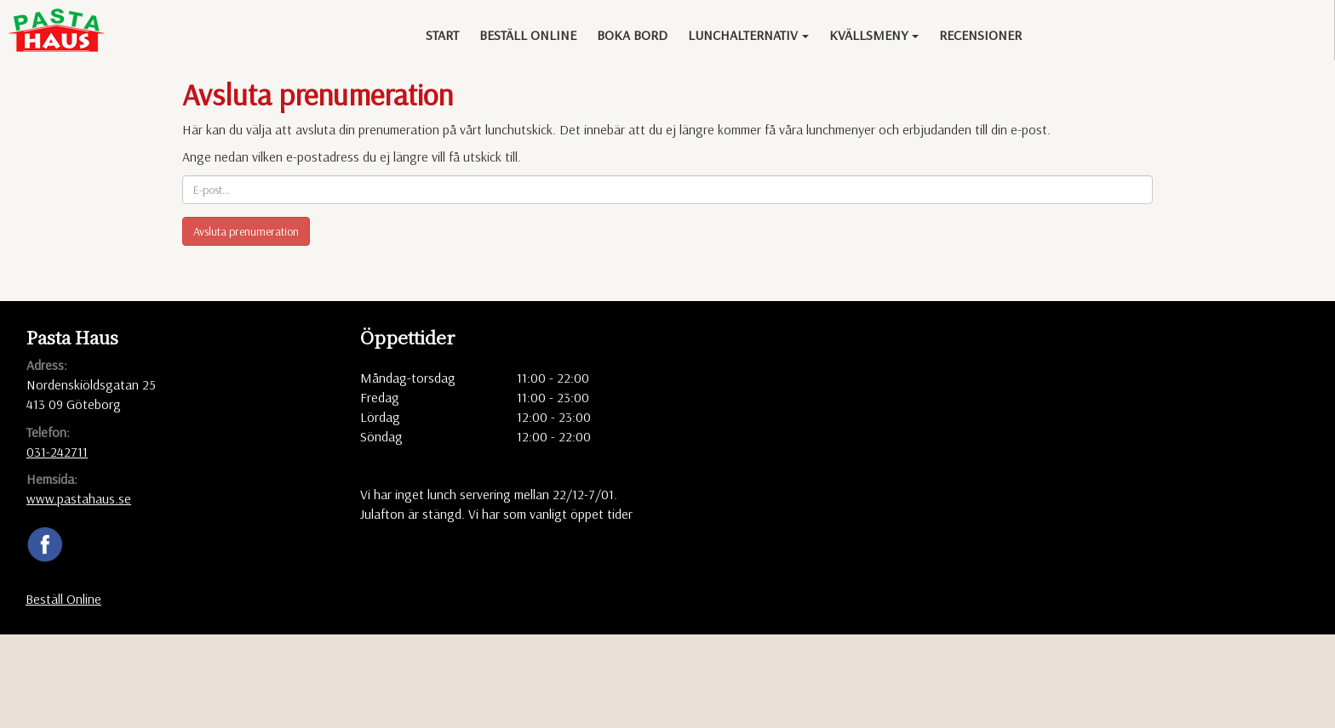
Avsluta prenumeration (246, 231)
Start (442, 34)
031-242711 (57, 451)
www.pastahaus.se (78, 498)
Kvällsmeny (874, 34)
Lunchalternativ (748, 34)
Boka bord (632, 34)
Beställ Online (527, 34)
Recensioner (980, 34)
